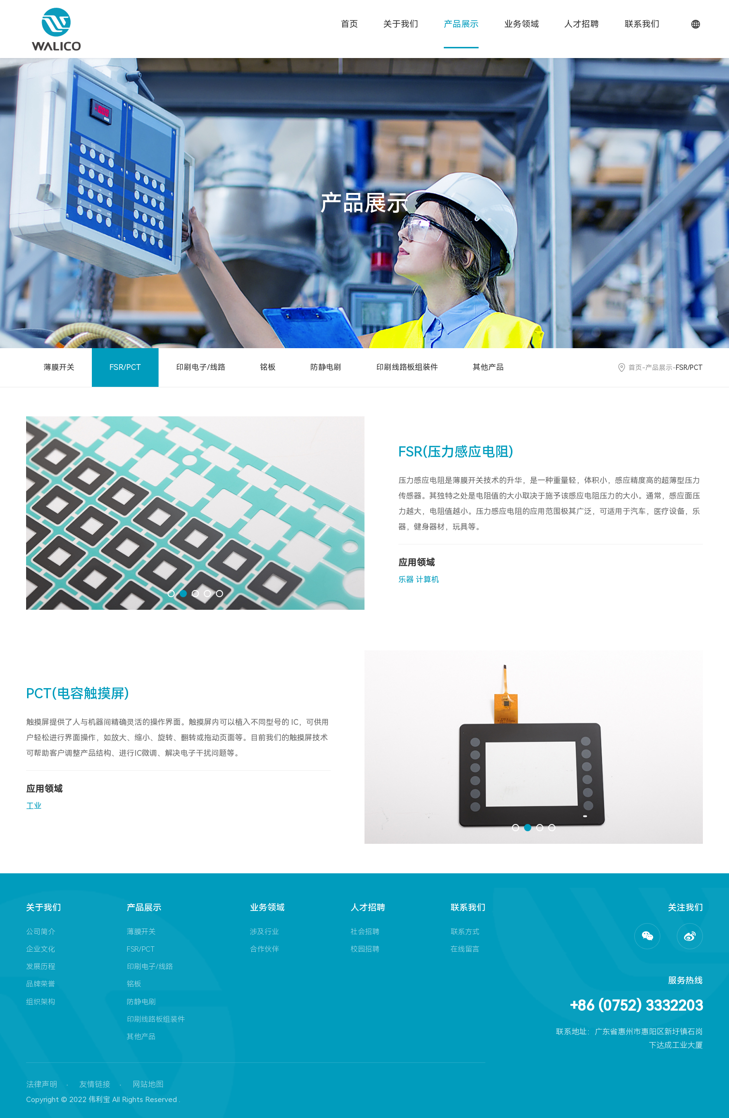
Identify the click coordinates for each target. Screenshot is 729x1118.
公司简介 (40, 931)
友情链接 (94, 1084)
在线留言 (465, 949)
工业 (34, 805)
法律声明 (41, 1084)
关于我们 (400, 24)
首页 (349, 24)
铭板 (268, 367)
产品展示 (461, 24)
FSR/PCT (125, 367)
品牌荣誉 (40, 984)
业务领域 (521, 24)
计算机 (427, 579)
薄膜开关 (59, 367)
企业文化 (40, 949)
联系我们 (642, 24)
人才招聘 (581, 24)
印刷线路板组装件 (407, 367)
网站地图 (147, 1084)
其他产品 (488, 367)
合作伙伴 (264, 949)
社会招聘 (364, 931)
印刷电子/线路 (200, 367)
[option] (195, 513)
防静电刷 (325, 367)
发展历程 (40, 966)
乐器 (406, 579)
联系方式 (465, 931)
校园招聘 (364, 949)
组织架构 (40, 1002)
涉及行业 (264, 931)
